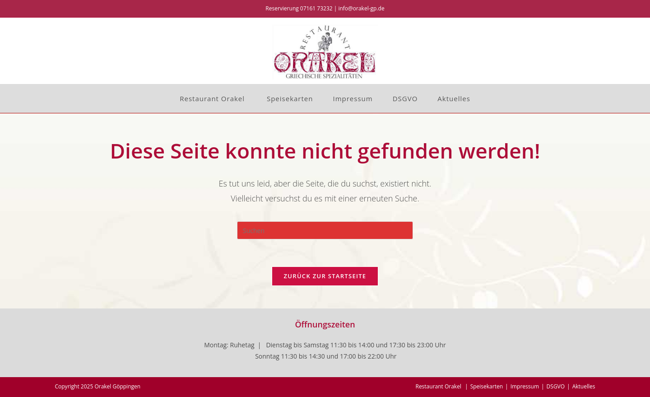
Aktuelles (583, 386)
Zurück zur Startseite (325, 276)
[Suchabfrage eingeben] (325, 230)
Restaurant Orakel (439, 386)
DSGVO (556, 386)
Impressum (525, 386)
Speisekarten (486, 386)
